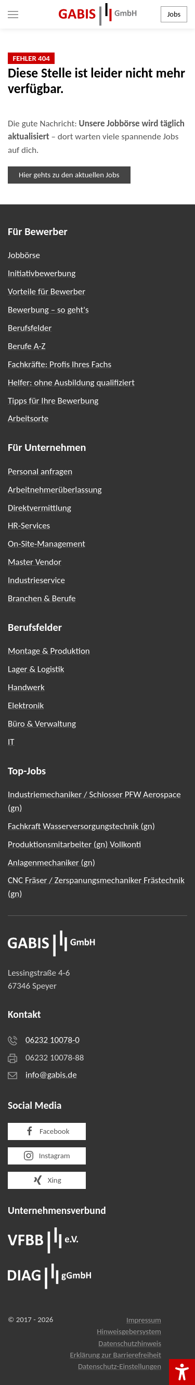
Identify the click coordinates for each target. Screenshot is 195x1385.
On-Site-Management (46, 543)
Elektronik (26, 705)
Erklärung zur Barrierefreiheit (115, 1355)
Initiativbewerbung (41, 273)
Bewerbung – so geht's (48, 309)
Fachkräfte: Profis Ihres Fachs (59, 364)
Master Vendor (34, 561)
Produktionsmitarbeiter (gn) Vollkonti (74, 844)
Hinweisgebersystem (129, 1331)
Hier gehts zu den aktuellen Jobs (69, 174)
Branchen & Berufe (41, 598)
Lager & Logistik (36, 669)
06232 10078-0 (52, 1039)
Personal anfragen (40, 471)
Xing (46, 1180)
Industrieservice (36, 580)
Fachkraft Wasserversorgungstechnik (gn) (81, 826)
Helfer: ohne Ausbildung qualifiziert (71, 382)
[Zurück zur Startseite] (98, 14)
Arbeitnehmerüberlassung (55, 489)
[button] (13, 14)
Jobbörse (24, 255)
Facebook (47, 1131)
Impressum (143, 1320)
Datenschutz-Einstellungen (119, 1366)
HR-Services (29, 525)
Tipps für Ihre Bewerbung (53, 400)
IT (11, 741)
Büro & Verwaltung (42, 723)
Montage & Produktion (49, 650)
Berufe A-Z (27, 346)
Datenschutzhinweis (129, 1343)
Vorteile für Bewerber (46, 291)
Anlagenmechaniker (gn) (51, 862)
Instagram (46, 1155)
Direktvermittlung (39, 507)
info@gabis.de (51, 1074)
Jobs (173, 14)
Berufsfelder (29, 327)
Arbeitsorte (28, 418)
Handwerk (26, 687)
